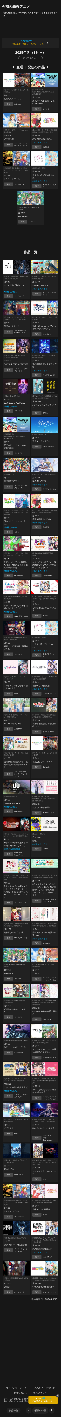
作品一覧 (13, 1410)
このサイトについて (44, 1388)
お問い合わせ (21, 1393)
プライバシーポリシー (17, 1388)
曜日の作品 (40, 1410)
